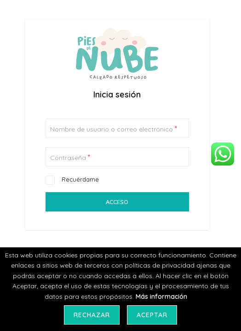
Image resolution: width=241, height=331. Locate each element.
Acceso (117, 201)
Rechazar (92, 315)
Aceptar (152, 315)
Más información (161, 296)
